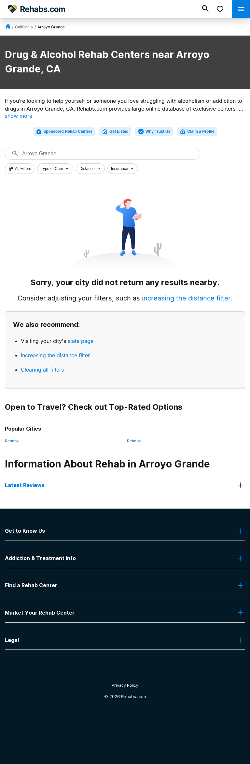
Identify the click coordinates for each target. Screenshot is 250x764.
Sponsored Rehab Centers (63, 131)
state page (80, 341)
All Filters (19, 168)
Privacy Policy (125, 685)
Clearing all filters (42, 369)
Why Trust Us (154, 131)
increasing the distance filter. (187, 298)
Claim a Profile (196, 131)
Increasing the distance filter (55, 355)
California (24, 26)
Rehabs (12, 440)
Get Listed (115, 131)
